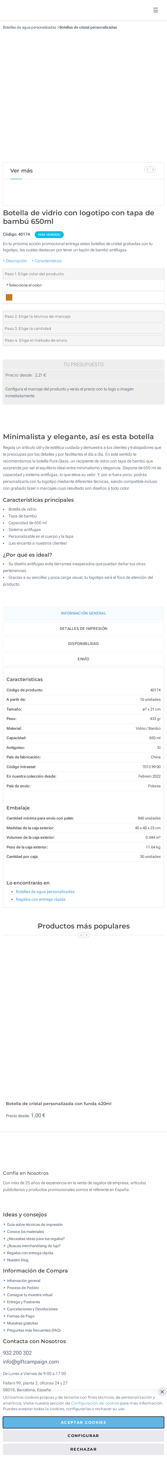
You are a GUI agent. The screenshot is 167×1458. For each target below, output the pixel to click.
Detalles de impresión (83, 628)
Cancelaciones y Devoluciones (32, 1313)
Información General (83, 613)
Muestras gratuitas (22, 1327)
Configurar (83, 1435)
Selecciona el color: (24, 285)
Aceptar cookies (83, 1422)
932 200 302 (17, 1357)
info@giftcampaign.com (31, 1366)
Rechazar (83, 1449)
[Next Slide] (153, 169)
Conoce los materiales (25, 1236)
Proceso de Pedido (23, 1292)
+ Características (47, 260)
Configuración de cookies (95, 1403)
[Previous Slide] (147, 169)
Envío (83, 659)
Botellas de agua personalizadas (29, 27)
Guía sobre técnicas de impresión (35, 1228)
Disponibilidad (83, 643)
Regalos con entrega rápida (41, 899)
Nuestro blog (18, 1264)
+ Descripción (15, 260)
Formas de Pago (20, 1320)
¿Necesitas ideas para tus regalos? (36, 1243)
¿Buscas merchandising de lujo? (34, 1250)
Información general (23, 1285)
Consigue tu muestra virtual (29, 1299)
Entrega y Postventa (23, 1306)
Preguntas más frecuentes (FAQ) (34, 1334)
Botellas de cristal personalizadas (88, 27)
